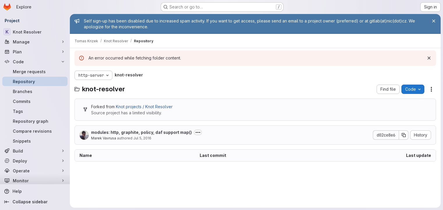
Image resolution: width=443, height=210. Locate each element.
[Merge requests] (35, 71)
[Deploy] (35, 160)
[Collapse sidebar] (35, 201)
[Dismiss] (429, 58)
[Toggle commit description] (198, 132)
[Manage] (35, 41)
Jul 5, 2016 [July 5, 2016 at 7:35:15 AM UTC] (142, 138)
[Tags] (35, 111)
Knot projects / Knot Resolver (144, 106)
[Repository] (35, 81)
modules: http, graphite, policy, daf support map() (141, 132)
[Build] (35, 150)
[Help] (35, 191)
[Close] (433, 21)
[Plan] (35, 51)
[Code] (35, 61)
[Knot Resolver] (35, 31)
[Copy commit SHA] (403, 135)
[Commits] (35, 101)
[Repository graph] (35, 121)
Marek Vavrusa (103, 138)
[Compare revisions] (35, 131)
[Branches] (35, 91)
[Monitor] (35, 180)
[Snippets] (35, 141)
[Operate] (35, 170)
